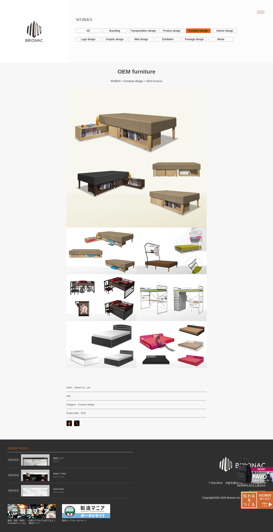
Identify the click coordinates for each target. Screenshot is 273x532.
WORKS (116, 81)
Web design (141, 39)
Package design (194, 39)
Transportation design (143, 30)
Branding (114, 30)
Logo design (88, 39)
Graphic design (115, 39)
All (88, 30)
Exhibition (168, 39)
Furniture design (198, 30)
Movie (220, 39)
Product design (171, 30)
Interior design (225, 30)
